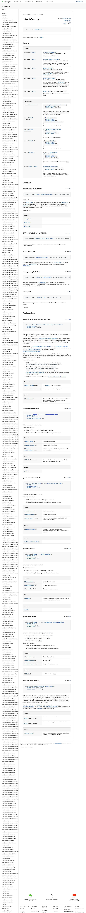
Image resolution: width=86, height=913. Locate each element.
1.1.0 (70, 22)
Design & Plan (28, 1)
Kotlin (64, 23)
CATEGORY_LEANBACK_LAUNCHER (50, 59)
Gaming (33, 908)
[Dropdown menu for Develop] (42, 1)
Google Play (49, 1)
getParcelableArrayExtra (49, 117)
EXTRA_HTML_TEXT (47, 68)
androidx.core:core (66, 18)
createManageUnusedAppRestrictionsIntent (54, 105)
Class (52, 122)
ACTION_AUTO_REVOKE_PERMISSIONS (35, 372)
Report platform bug (79, 908)
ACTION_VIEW (61, 82)
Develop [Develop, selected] (38, 1)
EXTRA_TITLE (29, 202)
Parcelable (57, 122)
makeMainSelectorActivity (50, 166)
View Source (66, 20)
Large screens (45, 910)
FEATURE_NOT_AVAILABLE (62, 346)
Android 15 (55, 908)
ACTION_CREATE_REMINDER (49, 52)
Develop (34, 14)
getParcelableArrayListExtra (53, 129)
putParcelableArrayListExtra (31, 541)
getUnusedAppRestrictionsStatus (48, 338)
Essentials (16, 1)
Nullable (31, 117)
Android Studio (79, 1)
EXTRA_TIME (46, 91)
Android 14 (55, 911)
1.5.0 (70, 188)
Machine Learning (35, 911)
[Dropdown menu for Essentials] (21, 1)
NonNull (31, 105)
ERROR (34, 354)
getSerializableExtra (48, 153)
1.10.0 (69, 408)
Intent (41, 37)
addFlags (39, 708)
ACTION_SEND (49, 73)
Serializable (53, 152)
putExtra (26, 471)
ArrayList (26, 130)
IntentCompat (38, 29)
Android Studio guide (68, 911)
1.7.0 (70, 319)
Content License (58, 743)
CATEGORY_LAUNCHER (28, 706)
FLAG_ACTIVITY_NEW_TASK (51, 706)
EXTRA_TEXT (46, 75)
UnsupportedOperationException (32, 351)
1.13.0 (69, 616)
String (33, 52)
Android (22, 908)
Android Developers (27, 14)
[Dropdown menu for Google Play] (53, 1)
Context (53, 106)
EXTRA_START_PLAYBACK (49, 78)
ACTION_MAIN (38, 705)
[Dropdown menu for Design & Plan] (33, 1)
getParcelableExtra (51, 141)
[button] (9, 20)
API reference (6, 6)
